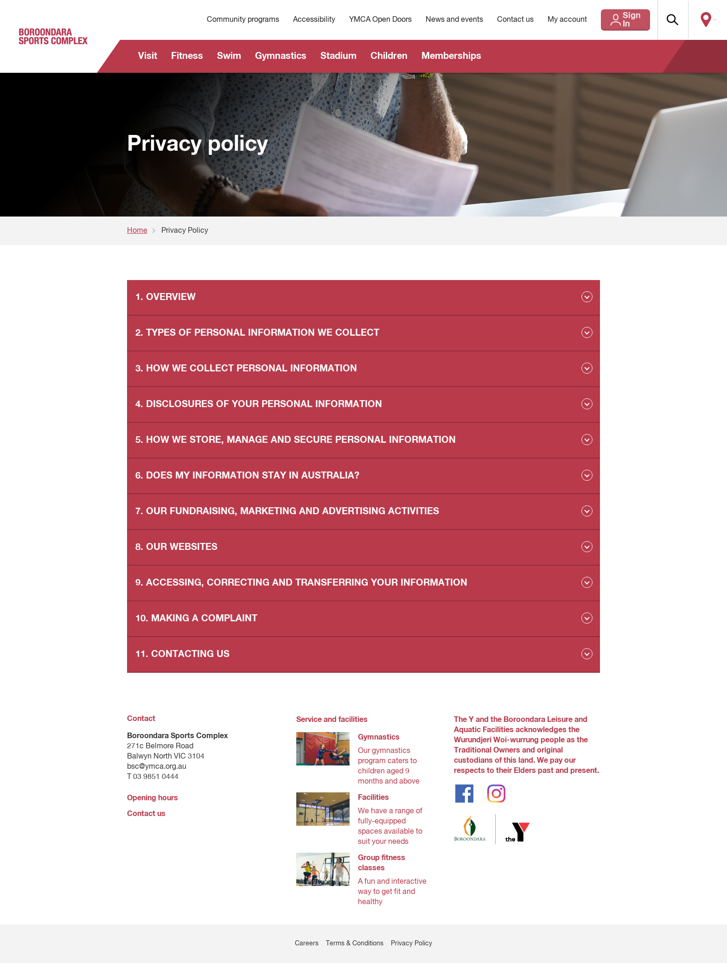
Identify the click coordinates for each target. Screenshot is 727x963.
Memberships (451, 56)
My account (546, 20)
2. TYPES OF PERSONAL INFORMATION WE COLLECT (257, 333)
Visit (147, 56)
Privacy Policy (411, 943)
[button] (667, 20)
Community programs (221, 20)
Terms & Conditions (354, 943)
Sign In (616, 20)
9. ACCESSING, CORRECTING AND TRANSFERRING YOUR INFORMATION (301, 582)
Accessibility (293, 20)
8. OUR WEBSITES (176, 547)
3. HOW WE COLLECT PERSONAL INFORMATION (246, 368)
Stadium (338, 56)
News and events (433, 20)
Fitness (187, 56)
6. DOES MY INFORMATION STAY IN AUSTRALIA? (247, 475)
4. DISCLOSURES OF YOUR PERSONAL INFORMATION (258, 404)
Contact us (494, 20)
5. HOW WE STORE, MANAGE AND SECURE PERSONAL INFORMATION (295, 440)
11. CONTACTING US (182, 654)
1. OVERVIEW (165, 297)
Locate (707, 20)
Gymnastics (280, 56)
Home (137, 231)
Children (389, 56)
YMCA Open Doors (359, 20)
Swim (229, 56)
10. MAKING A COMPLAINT (196, 618)
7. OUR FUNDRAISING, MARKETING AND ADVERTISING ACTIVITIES (287, 511)
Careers (307, 943)
